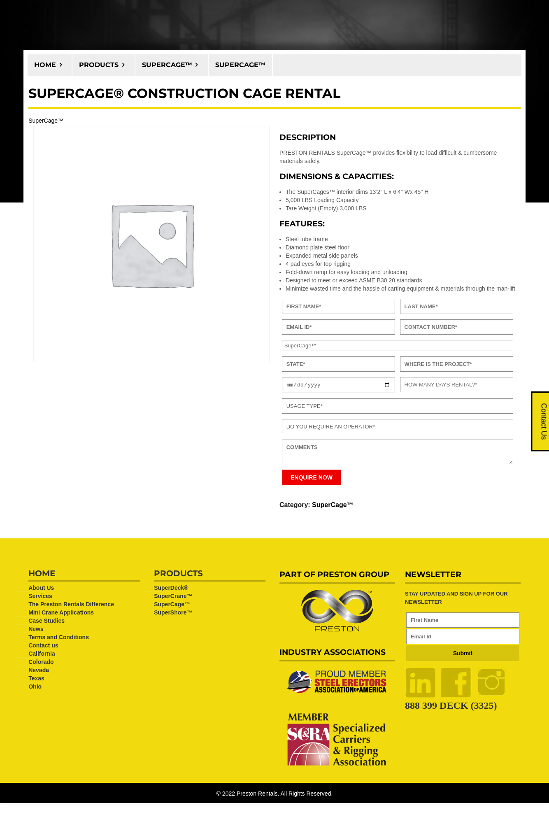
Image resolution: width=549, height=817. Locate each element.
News (36, 630)
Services (40, 597)
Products (99, 65)
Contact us (43, 646)
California (41, 655)
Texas (36, 679)
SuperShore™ (173, 613)
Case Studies (46, 622)
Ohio (35, 687)
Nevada (38, 671)
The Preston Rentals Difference (71, 605)
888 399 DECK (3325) (451, 706)
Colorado (41, 663)
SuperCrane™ (173, 597)
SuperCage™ (167, 65)
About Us (41, 589)
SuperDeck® (171, 589)
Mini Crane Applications (61, 613)
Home (45, 65)
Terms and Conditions (58, 638)
